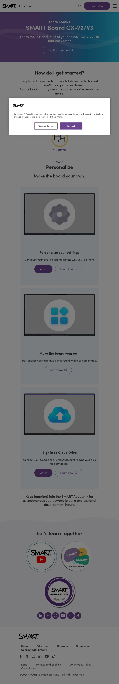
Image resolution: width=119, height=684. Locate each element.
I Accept (71, 125)
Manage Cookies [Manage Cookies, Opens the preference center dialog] (46, 125)
